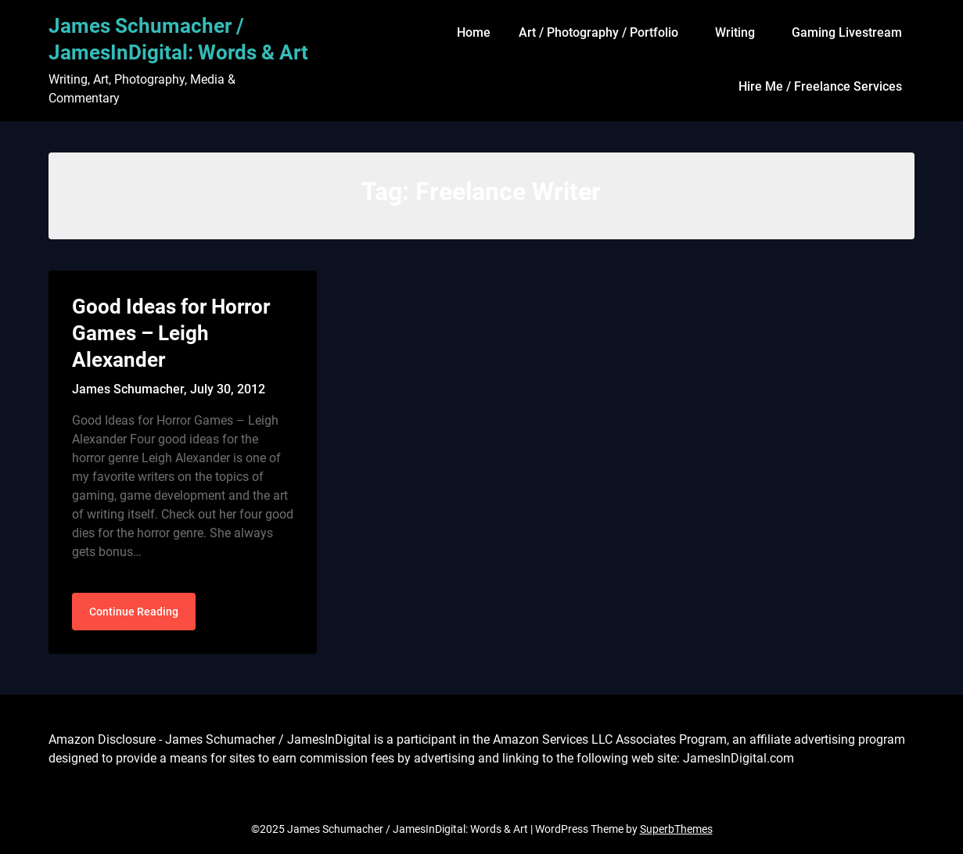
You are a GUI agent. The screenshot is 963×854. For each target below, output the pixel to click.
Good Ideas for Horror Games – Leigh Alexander (171, 333)
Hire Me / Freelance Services (820, 86)
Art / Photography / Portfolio (598, 32)
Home (473, 32)
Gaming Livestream (847, 32)
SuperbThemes (676, 829)
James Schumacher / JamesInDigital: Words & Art (178, 39)
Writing (735, 32)
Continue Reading (133, 611)
